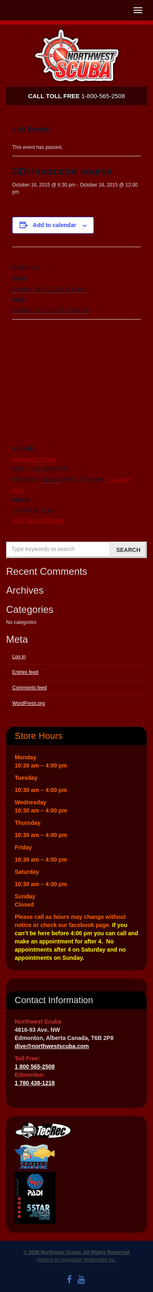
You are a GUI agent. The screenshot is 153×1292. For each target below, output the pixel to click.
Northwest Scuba (34, 459)
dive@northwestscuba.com (52, 1046)
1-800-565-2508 (76, 95)
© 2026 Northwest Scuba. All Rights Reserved (77, 1252)
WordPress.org (28, 703)
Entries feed (25, 672)
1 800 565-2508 (35, 1066)
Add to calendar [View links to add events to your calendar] (54, 225)
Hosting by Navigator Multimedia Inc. (76, 1260)
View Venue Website (38, 520)
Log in (19, 657)
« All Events (30, 129)
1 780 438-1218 (35, 1083)
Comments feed (29, 688)
